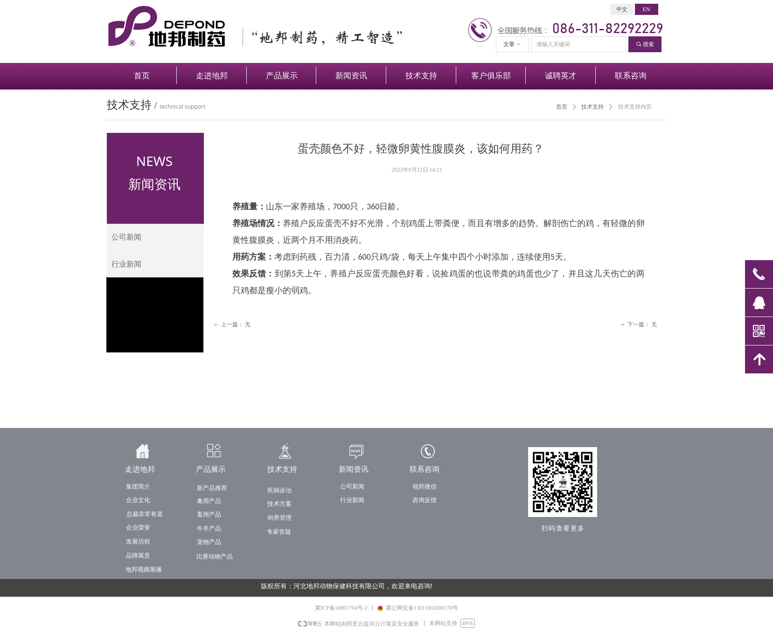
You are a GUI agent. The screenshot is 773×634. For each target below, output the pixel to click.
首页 (561, 106)
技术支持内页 (635, 106)
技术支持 (592, 106)
